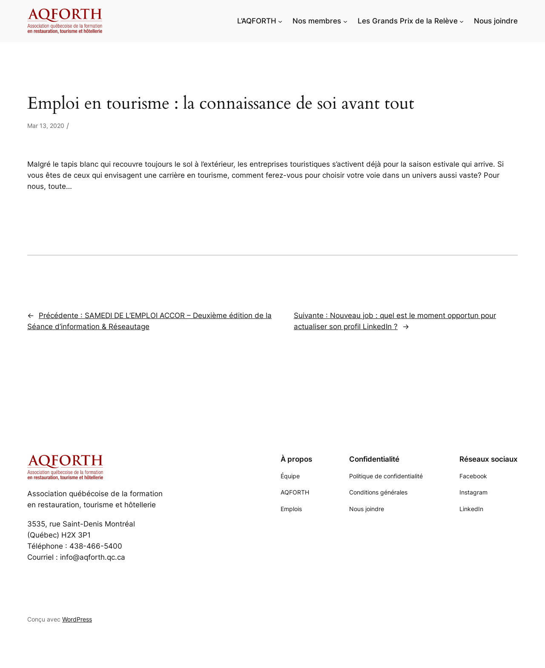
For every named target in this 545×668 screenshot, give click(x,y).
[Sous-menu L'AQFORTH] (280, 21)
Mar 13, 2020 (45, 125)
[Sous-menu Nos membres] (345, 21)
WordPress (77, 619)
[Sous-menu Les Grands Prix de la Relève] (461, 21)
